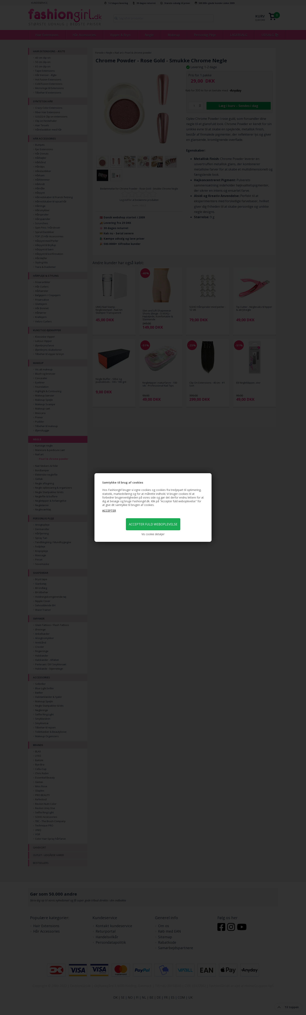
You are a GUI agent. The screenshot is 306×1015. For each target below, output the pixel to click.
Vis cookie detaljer (153, 534)
